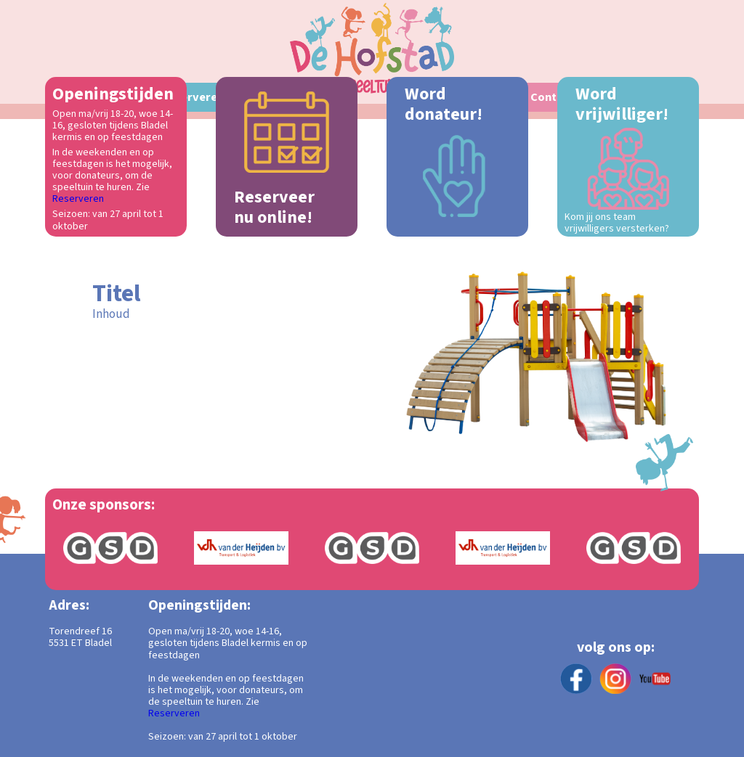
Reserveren (78, 199)
